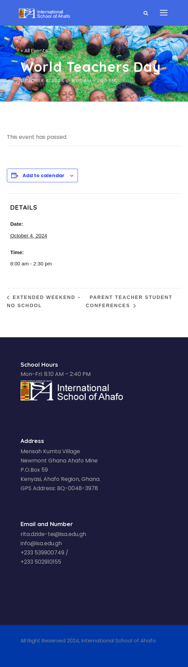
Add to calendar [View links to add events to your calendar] (44, 175)
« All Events (34, 50)
